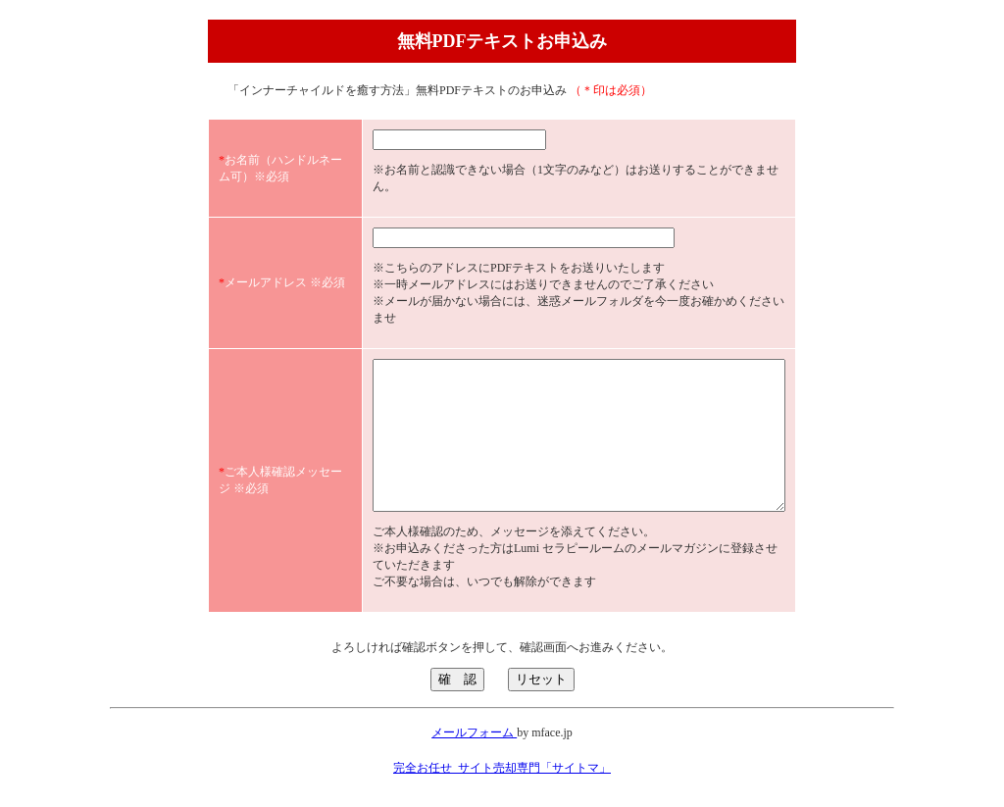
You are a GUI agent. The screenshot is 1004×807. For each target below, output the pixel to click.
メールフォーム (474, 728)
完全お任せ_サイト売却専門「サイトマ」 (502, 764)
